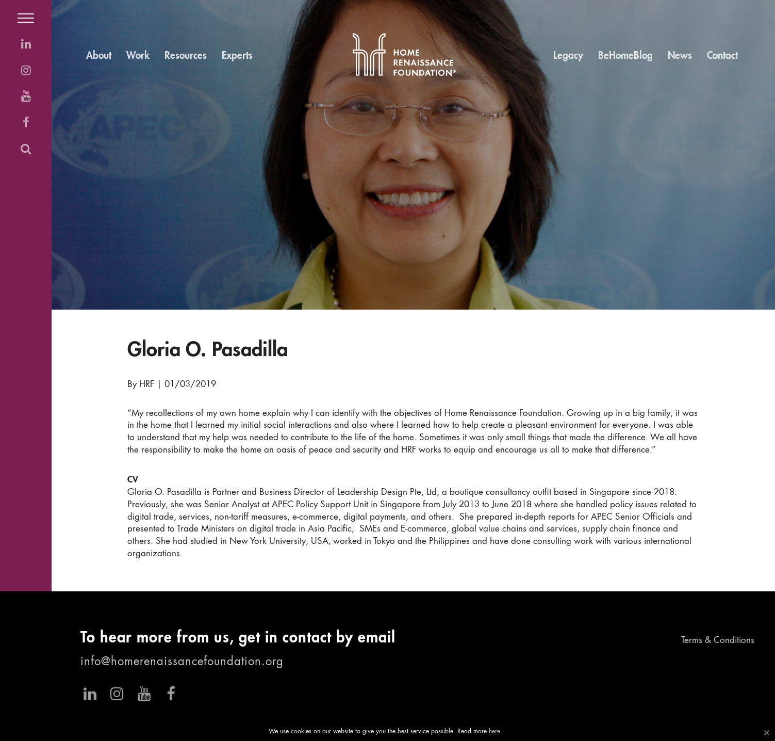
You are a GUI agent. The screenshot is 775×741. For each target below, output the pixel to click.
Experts (237, 56)
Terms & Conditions (717, 640)
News (680, 56)
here (494, 732)
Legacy (568, 56)
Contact (722, 56)
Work (138, 56)
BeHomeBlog (625, 56)
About (98, 56)
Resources (185, 56)
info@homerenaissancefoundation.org (182, 662)
